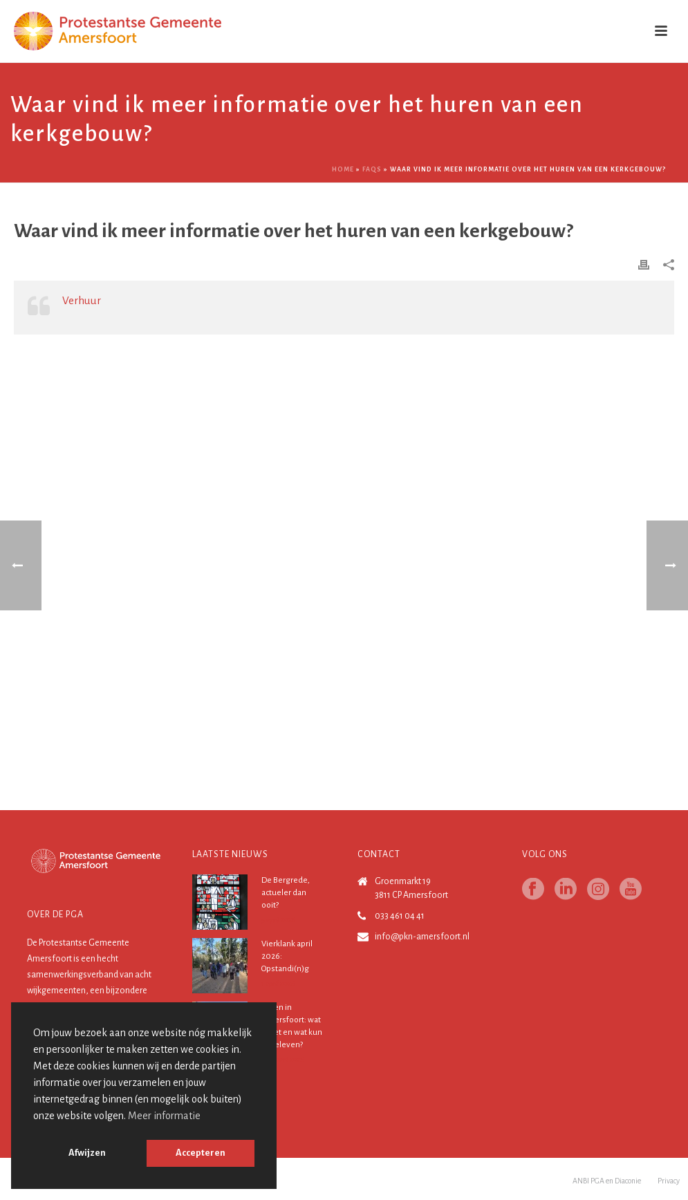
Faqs (372, 169)
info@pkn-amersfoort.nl (422, 936)
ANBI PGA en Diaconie (607, 1180)
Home (343, 169)
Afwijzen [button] (87, 1152)
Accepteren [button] (200, 1152)
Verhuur (81, 300)
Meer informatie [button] (164, 1115)
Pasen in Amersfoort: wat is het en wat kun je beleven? (291, 1026)
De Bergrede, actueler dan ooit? (285, 893)
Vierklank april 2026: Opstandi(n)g (287, 956)
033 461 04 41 (400, 916)
